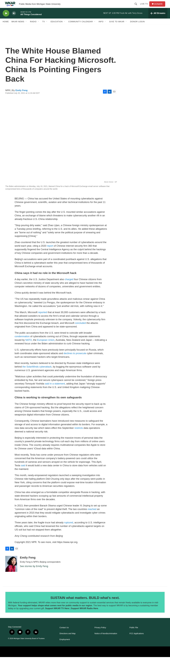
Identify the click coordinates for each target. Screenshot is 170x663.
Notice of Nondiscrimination (105, 639)
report (50, 251)
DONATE (160, 7)
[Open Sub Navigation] (26, 27)
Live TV (145, 7)
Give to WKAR (116, 27)
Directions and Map (68, 639)
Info (101, 27)
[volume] (14, 19)
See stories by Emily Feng (34, 572)
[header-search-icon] (136, 7)
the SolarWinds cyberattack (37, 372)
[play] (6, 19)
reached (91, 515)
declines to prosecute (74, 359)
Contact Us (64, 634)
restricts (78, 434)
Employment (65, 645)
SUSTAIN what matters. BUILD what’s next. (85, 604)
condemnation (22, 342)
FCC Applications (136, 639)
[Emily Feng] (11, 570)
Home (6, 27)
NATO (28, 346)
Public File (133, 634)
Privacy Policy (100, 634)
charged (68, 285)
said (22, 471)
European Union (45, 346)
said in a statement (54, 389)
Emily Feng (22, 96)
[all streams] (157, 19)
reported (42, 318)
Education (57, 27)
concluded (80, 329)
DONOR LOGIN (137, 27)
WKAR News (17, 27)
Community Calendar (80, 27)
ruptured (68, 528)
